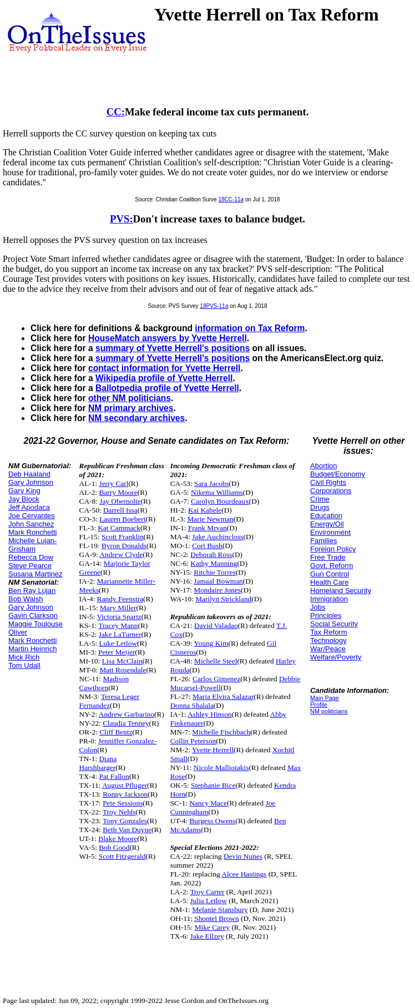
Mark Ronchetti (32, 532)
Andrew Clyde (121, 554)
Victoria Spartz (119, 616)
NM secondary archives (136, 418)
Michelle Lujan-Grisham (32, 544)
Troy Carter (207, 892)
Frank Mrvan (207, 528)
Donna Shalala (192, 705)
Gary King (24, 491)
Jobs (317, 607)
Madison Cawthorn (104, 683)
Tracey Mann (118, 625)
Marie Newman (210, 519)
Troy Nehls (119, 812)
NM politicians (328, 711)
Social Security (334, 624)
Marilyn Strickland (223, 599)
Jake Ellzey (207, 936)
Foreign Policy (333, 549)
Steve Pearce (30, 565)
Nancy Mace (208, 803)
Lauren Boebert (122, 519)
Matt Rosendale (122, 670)
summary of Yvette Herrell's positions (172, 348)
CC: (116, 112)
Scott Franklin (123, 537)
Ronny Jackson (125, 794)
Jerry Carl (113, 483)
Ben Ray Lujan (31, 590)
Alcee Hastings (243, 874)
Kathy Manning (213, 563)
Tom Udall (24, 665)
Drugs (320, 507)
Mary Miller (118, 608)
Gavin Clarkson (33, 615)
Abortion (323, 466)
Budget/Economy (337, 474)
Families (323, 540)
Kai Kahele (204, 510)
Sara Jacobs (211, 483)
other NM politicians (129, 398)
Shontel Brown (216, 918)
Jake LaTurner (120, 634)
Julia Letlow (208, 900)
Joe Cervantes (31, 515)
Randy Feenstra (120, 599)
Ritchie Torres (214, 572)
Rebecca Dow (30, 557)
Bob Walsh (25, 599)
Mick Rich (23, 657)
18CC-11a (231, 199)
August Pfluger (124, 785)
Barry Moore (118, 492)
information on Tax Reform (250, 328)
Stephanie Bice (213, 785)
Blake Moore (117, 838)
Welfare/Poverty (335, 657)
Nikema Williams (217, 492)
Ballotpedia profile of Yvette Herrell (167, 388)
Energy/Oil (327, 524)
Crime (320, 499)
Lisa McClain (122, 661)
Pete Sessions (123, 803)
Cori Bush (207, 545)
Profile (318, 704)
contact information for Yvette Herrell (164, 368)
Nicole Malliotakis (221, 767)
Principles (325, 615)
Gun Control (329, 574)
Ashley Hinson (210, 714)
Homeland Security (340, 590)
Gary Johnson (30, 482)
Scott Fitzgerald (122, 856)
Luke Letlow (117, 643)
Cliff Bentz (115, 732)
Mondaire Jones (217, 590)
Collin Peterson (193, 741)
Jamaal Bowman (218, 581)
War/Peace (328, 649)
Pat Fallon (114, 776)
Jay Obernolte (119, 501)
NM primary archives (130, 408)
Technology (328, 640)
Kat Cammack (119, 528)
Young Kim (211, 643)
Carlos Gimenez (216, 679)
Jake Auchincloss (217, 537)
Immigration (329, 599)
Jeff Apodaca (29, 507)
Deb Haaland (29, 474)
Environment (330, 532)
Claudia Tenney (126, 723)
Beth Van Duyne (127, 829)
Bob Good (114, 847)
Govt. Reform (331, 565)
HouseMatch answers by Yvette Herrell (167, 338)
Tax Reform (328, 632)
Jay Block (23, 499)
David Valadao (216, 625)
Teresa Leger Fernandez (109, 701)
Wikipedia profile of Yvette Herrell (163, 378)
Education (326, 515)
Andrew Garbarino (126, 714)
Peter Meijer (116, 652)
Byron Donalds (124, 545)
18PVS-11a (214, 306)
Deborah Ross (211, 554)
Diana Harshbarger (98, 763)
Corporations (330, 491)
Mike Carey (212, 927)
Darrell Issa (120, 510)
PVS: (121, 219)
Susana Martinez (35, 574)
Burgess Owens (212, 821)
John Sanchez (31, 524)
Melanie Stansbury (219, 909)
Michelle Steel (215, 661)
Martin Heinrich (32, 649)
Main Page (324, 698)
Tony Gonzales (125, 821)
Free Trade (328, 557)
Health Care (329, 582)
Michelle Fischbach (221, 732)
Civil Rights (328, 482)
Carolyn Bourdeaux (220, 501)
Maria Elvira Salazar (223, 696)
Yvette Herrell (213, 750)
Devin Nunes (243, 856)
